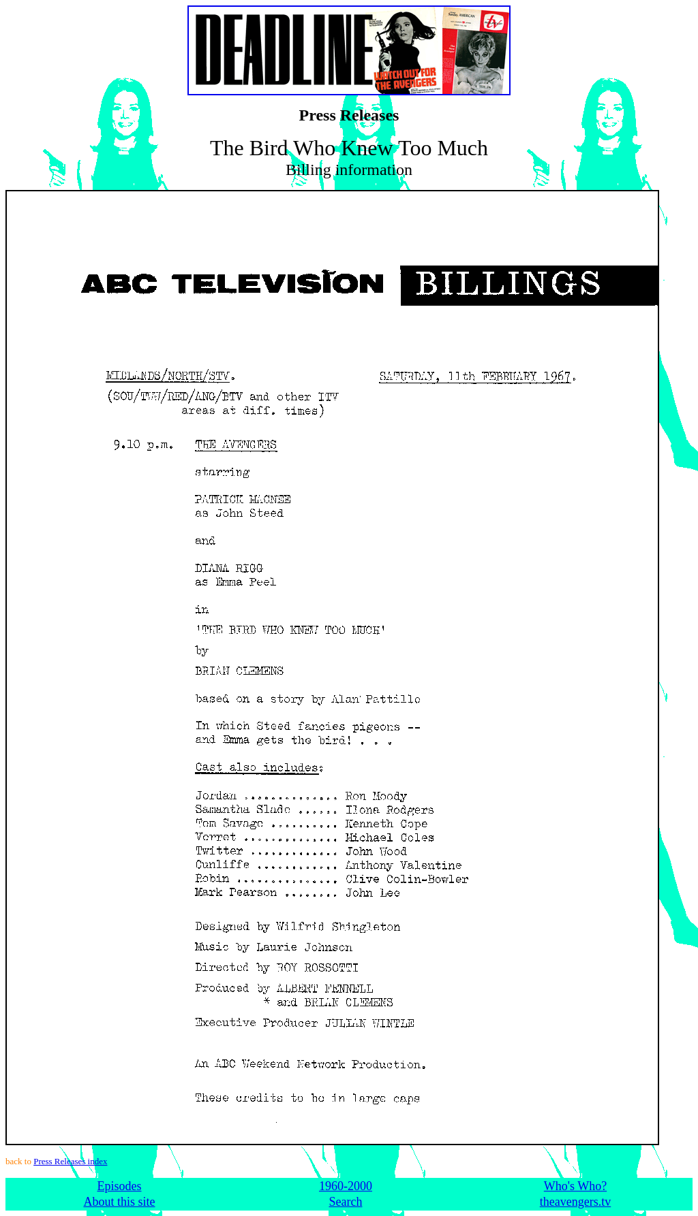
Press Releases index (70, 1161)
